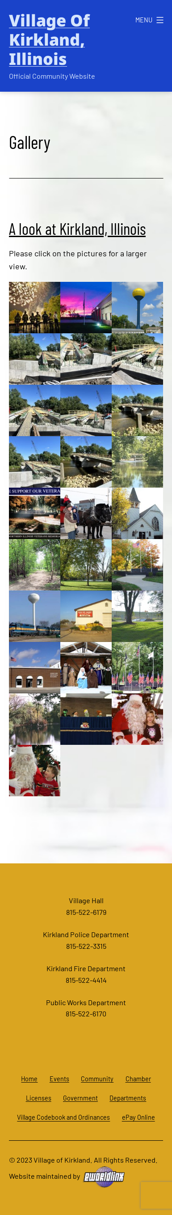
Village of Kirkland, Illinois (49, 39)
